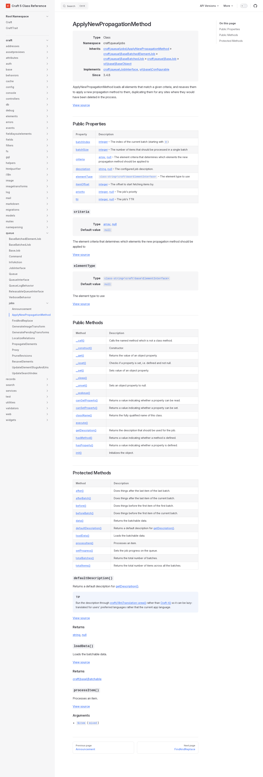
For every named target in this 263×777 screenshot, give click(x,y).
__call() (80, 340)
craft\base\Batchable (87, 679)
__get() (80, 355)
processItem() (84, 543)
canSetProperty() (86, 407)
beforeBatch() (85, 513)
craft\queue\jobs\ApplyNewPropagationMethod (136, 49)
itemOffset (82, 184)
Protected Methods (231, 40)
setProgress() (84, 550)
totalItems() (83, 565)
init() (79, 452)
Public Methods (228, 35)
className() (84, 415)
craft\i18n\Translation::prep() (128, 602)
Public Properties (229, 29)
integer (103, 141)
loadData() (82, 535)
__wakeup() (83, 392)
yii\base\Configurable (154, 69)
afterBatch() (83, 498)
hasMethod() (84, 437)
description (83, 168)
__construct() (84, 348)
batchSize (82, 149)
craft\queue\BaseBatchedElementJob (129, 54)
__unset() (81, 385)
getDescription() (86, 430)
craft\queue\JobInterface (120, 69)
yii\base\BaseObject (117, 64)
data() (79, 520)
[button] (27, 16)
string (102, 168)
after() (80, 490)
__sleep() (81, 377)
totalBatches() (85, 558)
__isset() (81, 362)
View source (81, 105)
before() (81, 505)
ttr (77, 199)
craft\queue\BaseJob (161, 59)
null (109, 157)
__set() (80, 370)
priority (80, 191)
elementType (84, 176)
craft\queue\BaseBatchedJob (123, 59)
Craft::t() (166, 602)
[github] (255, 6)
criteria (80, 159)
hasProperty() (84, 445)
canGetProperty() (87, 400)
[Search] (74, 5)
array (102, 157)
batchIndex (83, 141)
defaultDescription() (89, 528)
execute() (82, 422)
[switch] (243, 6)
